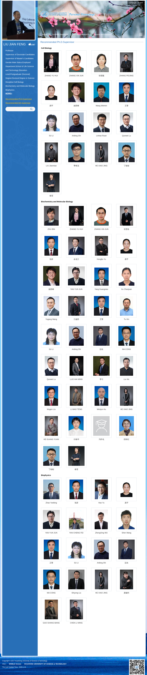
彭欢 (101, 349)
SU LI (51, 136)
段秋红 (126, 439)
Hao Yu (101, 503)
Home (44, 34)
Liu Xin (126, 379)
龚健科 (126, 593)
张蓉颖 (101, 76)
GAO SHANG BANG (51, 623)
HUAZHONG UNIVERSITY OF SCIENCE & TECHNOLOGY (45, 664)
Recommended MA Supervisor (18, 103)
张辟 (51, 259)
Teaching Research (81, 34)
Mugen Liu (51, 409)
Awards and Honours (102, 34)
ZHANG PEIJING (126, 76)
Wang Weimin (101, 106)
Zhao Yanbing (51, 503)
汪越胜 (76, 319)
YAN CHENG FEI (76, 533)
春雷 (51, 196)
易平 (51, 106)
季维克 (76, 166)
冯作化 (101, 439)
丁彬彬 (126, 166)
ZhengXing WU (101, 533)
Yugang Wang (51, 319)
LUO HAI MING (76, 379)
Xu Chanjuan (126, 289)
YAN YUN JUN (76, 289)
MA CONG (126, 349)
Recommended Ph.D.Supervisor (19, 99)
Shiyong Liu (76, 593)
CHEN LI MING (76, 623)
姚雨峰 (76, 106)
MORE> (9, 93)
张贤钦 (126, 229)
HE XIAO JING (101, 166)
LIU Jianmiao (51, 166)
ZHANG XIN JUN (76, 76)
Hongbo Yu (101, 259)
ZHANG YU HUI (51, 76)
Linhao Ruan (101, 136)
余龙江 (76, 259)
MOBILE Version (15, 664)
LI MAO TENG (76, 409)
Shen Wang (126, 533)
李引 (101, 379)
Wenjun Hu (101, 409)
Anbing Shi (76, 136)
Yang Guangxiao (101, 289)
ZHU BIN (51, 229)
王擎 (126, 106)
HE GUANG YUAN (51, 439)
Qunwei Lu (126, 136)
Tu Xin (126, 319)
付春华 (76, 439)
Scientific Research (60, 34)
